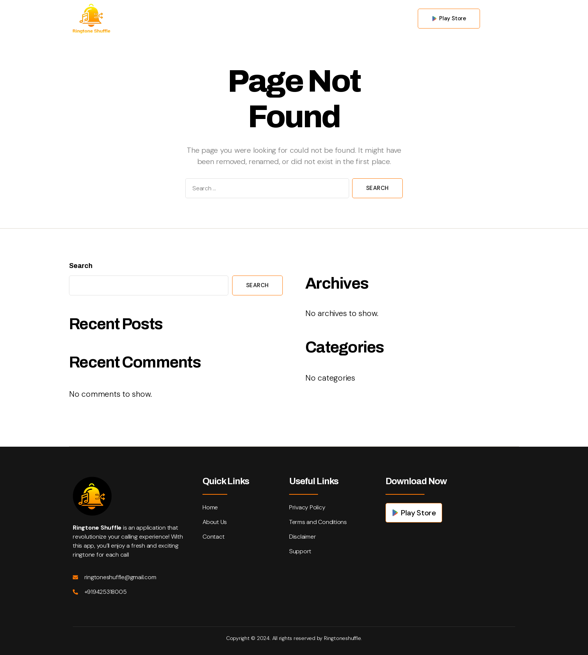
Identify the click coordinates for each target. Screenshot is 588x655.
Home (226, 18)
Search (81, 266)
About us (264, 18)
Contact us (311, 18)
